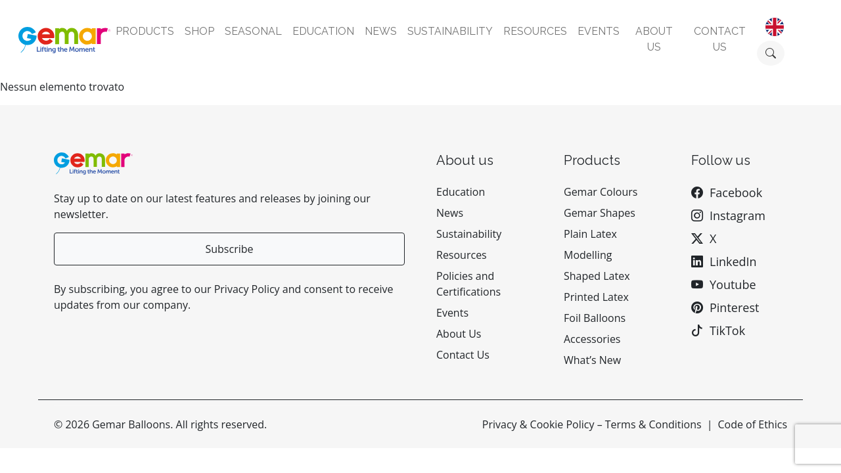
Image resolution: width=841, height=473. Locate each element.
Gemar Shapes (599, 213)
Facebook (736, 192)
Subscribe (229, 249)
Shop (199, 31)
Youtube (733, 284)
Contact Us (462, 355)
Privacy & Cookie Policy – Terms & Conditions (592, 424)
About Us (459, 334)
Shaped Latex (597, 276)
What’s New (592, 360)
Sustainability (450, 31)
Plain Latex (590, 234)
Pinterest (734, 307)
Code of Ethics (752, 424)
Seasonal (253, 31)
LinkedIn (733, 261)
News (381, 31)
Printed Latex (596, 297)
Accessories (592, 339)
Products (145, 31)
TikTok (727, 330)
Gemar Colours (600, 192)
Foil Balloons (594, 318)
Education (323, 31)
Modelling (588, 255)
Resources (535, 31)
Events (599, 31)
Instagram (737, 215)
